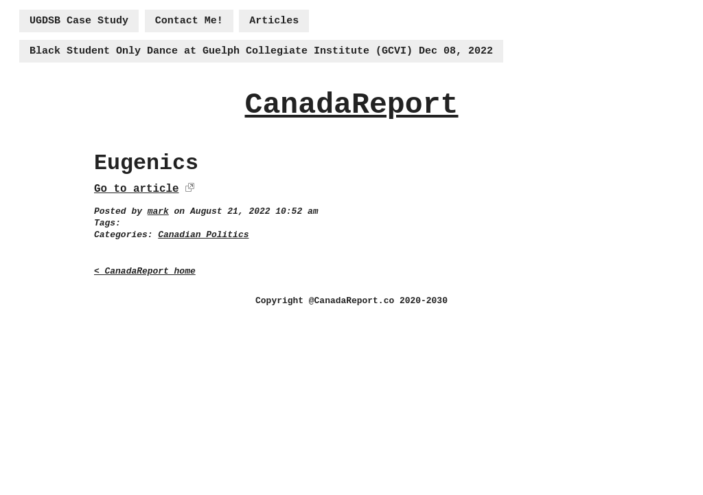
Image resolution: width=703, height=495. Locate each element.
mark (158, 211)
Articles (274, 21)
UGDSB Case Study (79, 21)
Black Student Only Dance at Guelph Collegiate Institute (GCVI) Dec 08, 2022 (261, 51)
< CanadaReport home (145, 271)
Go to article (136, 189)
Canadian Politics (203, 235)
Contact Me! (189, 21)
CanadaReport (351, 105)
